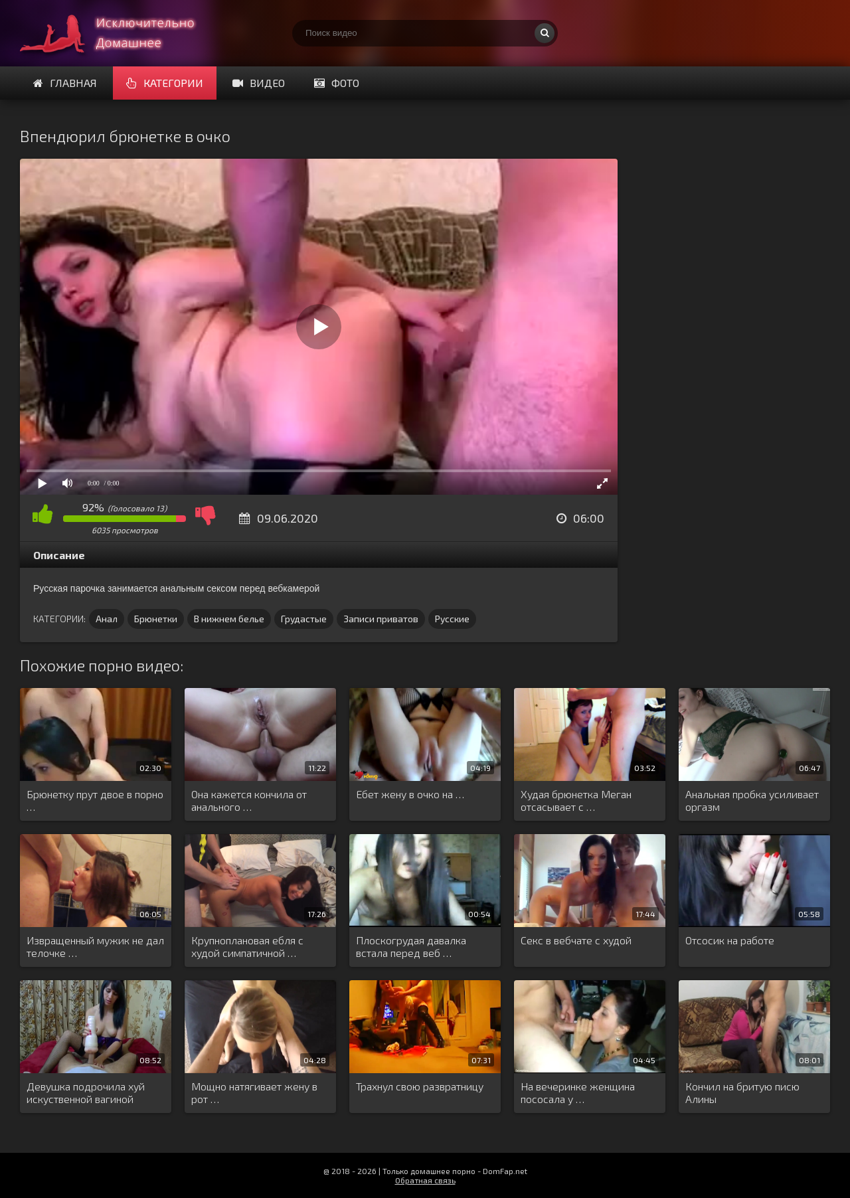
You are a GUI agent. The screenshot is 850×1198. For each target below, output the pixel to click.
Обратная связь (425, 1180)
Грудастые (304, 618)
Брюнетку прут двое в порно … (95, 800)
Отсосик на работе (729, 940)
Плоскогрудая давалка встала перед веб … (411, 946)
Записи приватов (380, 618)
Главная (65, 82)
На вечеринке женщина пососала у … (578, 1092)
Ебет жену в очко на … (410, 794)
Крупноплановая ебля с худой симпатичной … (247, 946)
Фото (336, 82)
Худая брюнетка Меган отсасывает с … (576, 800)
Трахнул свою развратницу (419, 1086)
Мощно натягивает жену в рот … (254, 1092)
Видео (258, 82)
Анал (107, 618)
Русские (452, 618)
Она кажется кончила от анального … (249, 800)
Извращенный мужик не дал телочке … (95, 946)
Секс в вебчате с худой (576, 940)
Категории (164, 82)
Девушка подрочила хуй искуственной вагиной (86, 1092)
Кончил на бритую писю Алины (742, 1092)
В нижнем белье (229, 618)
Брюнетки (155, 618)
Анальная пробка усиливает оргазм (752, 800)
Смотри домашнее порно (119, 33)
